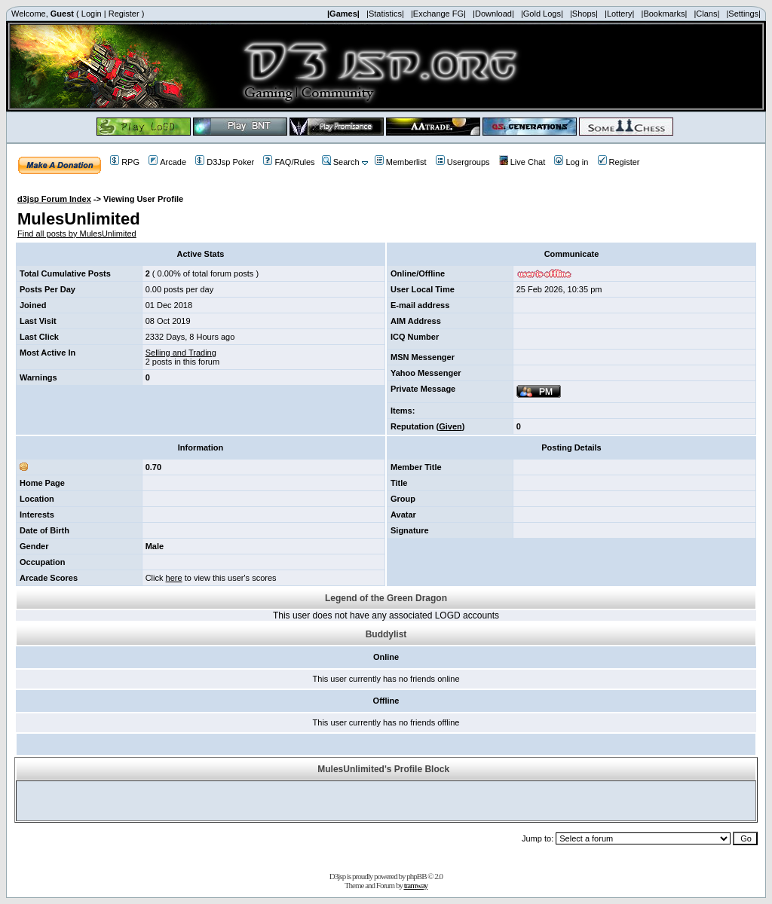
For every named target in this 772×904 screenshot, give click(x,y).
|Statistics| (385, 13)
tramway (415, 885)
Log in (571, 161)
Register (124, 13)
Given (450, 426)
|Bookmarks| (665, 13)
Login (91, 13)
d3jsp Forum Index (54, 198)
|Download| (493, 13)
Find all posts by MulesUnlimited (76, 233)
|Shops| (584, 13)
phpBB (416, 876)
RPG (124, 161)
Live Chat (522, 161)
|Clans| (706, 13)
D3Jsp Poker (224, 161)
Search (341, 161)
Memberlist (401, 161)
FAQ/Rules (288, 161)
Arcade (167, 161)
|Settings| (743, 13)
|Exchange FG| (438, 13)
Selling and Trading (181, 352)
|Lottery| (619, 13)
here (174, 577)
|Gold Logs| (542, 13)
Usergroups (463, 161)
